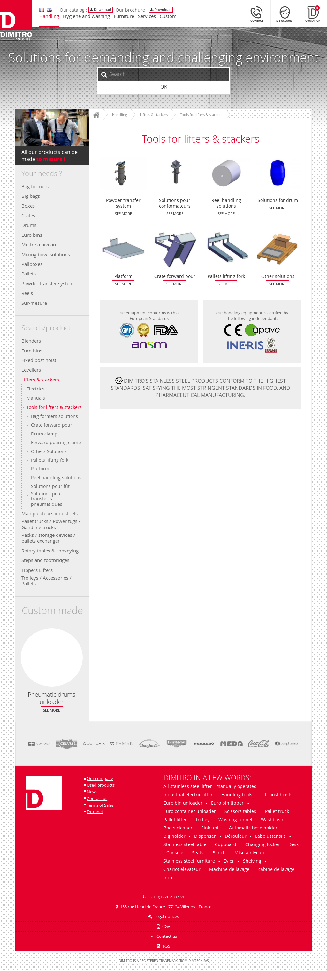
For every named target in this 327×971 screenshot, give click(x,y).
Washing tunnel (235, 819)
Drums (28, 225)
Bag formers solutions (54, 416)
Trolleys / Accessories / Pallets (46, 580)
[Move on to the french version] (43, 11)
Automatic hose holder (253, 828)
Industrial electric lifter (188, 794)
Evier (229, 861)
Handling (51, 18)
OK (163, 86)
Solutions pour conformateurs (174, 173)
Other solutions (277, 249)
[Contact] (256, 15)
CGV (166, 926)
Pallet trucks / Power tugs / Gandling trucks (50, 524)
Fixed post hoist (38, 360)
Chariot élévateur (182, 869)
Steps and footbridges (45, 560)
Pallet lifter (175, 819)
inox (168, 878)
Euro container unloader (190, 811)
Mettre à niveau (38, 244)
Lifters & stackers (40, 379)
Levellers (31, 370)
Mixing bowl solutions (45, 254)
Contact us (97, 798)
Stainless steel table (185, 844)
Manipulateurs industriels (49, 513)
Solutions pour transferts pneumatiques (46, 499)
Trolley (202, 819)
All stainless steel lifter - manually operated (210, 786)
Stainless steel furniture (189, 861)
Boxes (28, 206)
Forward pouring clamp (56, 442)
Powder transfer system (47, 283)
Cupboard (225, 844)
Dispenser (205, 836)
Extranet (95, 811)
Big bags (30, 196)
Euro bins (31, 235)
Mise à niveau (249, 853)
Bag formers (35, 186)
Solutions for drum (277, 173)
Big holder (175, 836)
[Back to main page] (18, 23)
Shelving (252, 861)
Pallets (28, 273)
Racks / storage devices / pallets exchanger (48, 537)
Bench (219, 853)
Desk (293, 844)
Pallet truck (277, 811)
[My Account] (285, 15)
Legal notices (166, 916)
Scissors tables (240, 811)
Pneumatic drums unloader (52, 657)
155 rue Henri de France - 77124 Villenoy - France (165, 907)
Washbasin (273, 819)
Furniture (125, 18)
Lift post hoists (277, 794)
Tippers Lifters (37, 570)
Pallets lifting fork (49, 460)
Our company (100, 778)
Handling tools (236, 794)
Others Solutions (49, 451)
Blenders (31, 340)
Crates (28, 215)
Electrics (35, 388)
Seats (197, 853)
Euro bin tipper (227, 803)
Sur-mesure (34, 303)
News (92, 792)
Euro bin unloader (183, 803)
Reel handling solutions (56, 477)
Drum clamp (44, 433)
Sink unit (210, 828)
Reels (27, 293)
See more (51, 710)
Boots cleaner (178, 828)
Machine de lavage (229, 869)
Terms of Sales (100, 805)
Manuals (36, 398)
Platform (40, 468)
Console (174, 853)
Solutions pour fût (50, 486)
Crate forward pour (51, 425)
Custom (169, 18)
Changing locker (262, 844)
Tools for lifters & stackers (54, 407)
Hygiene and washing (88, 18)
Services (148, 18)
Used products (101, 785)
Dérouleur (236, 836)
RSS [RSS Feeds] (163, 946)
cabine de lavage (276, 869)
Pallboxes (31, 264)
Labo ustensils (270, 836)
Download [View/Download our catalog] (102, 11)
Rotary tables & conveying (50, 550)
